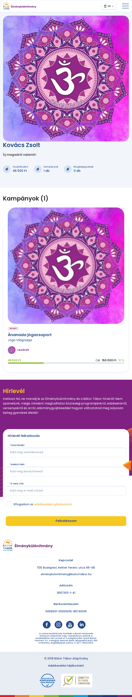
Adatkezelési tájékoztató (66, 665)
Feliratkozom (66, 521)
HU (109, 6)
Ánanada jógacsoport (30, 334)
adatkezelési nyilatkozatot (53, 504)
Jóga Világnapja (20, 340)
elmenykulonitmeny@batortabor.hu (66, 574)
